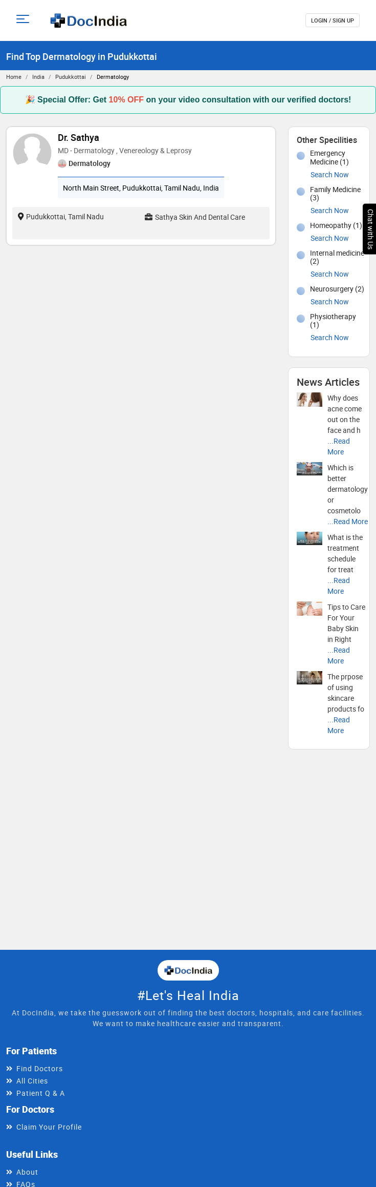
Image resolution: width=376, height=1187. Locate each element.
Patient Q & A (40, 1093)
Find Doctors (39, 1068)
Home (13, 76)
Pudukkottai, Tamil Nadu (61, 216)
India (38, 76)
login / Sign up (332, 20)
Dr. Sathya (78, 137)
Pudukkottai (70, 76)
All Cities (32, 1081)
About (27, 1172)
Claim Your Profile (49, 1127)
